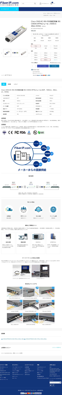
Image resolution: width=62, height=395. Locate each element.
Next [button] (28, 53)
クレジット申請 (40, 370)
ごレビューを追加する (56, 347)
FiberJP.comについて (28, 12)
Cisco (36, 46)
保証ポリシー (27, 372)
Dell (36, 48)
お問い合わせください (55, 62)
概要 (4, 84)
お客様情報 (27, 367)
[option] (7, 53)
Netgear (55, 48)
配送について (39, 372)
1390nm (35, 57)
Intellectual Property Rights (43, 378)
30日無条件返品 (37, 71)
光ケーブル (14, 378)
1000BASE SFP (3, 370)
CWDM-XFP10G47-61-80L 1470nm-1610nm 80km (36, 339)
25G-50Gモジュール (4, 367)
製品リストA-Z (15, 372)
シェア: (2, 75)
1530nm (45, 59)
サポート (14, 12)
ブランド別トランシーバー (17, 367)
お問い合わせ (20, 12)
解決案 (2, 12)
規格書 (9, 84)
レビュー (16, 84)
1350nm (45, 55)
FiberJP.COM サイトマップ (17, 374)
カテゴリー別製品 (15, 370)
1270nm (35, 53)
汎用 (46, 48)
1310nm (55, 53)
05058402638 (54, 374)
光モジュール (14, 376)
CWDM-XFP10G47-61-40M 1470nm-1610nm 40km (13, 339)
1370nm (55, 55)
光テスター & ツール (4, 379)
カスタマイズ (7, 12)
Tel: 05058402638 (39, 12)
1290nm (45, 53)
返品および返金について (29, 370)
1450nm (35, 59)
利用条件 (39, 374)
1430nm (55, 57)
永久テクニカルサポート (38, 73)
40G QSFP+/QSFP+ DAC (5, 372)
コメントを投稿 (19, 353)
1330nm (35, 55)
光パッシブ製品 (3, 377)
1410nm (45, 57)
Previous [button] (1, 53)
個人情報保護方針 (40, 376)
